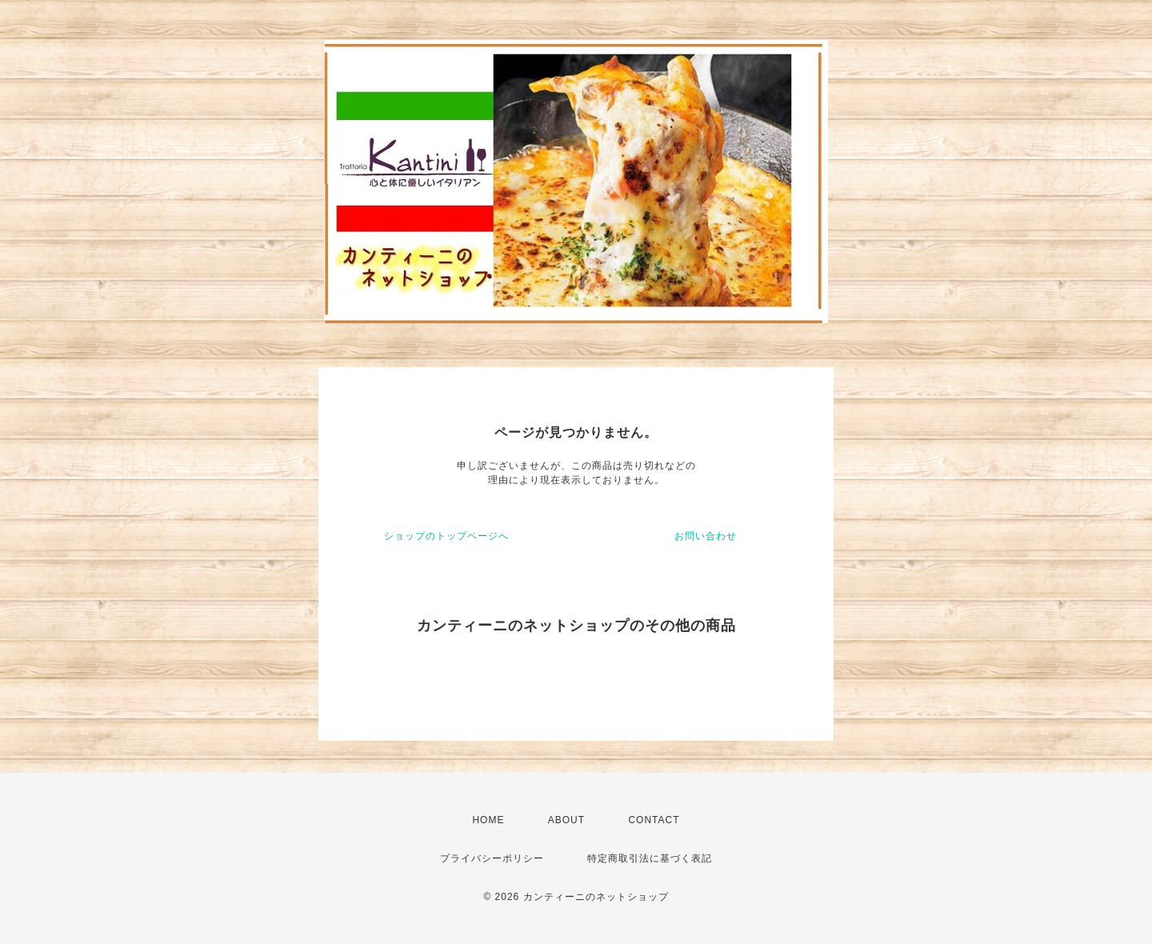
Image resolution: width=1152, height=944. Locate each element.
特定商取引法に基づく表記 (649, 858)
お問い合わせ (705, 536)
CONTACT (653, 820)
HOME (488, 820)
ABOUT (566, 820)
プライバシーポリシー (492, 858)
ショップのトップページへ (446, 536)
